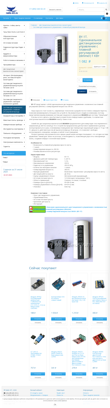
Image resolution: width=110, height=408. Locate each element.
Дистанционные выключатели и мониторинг (14, 70)
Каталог (7, 18)
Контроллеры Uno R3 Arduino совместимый (58, 298)
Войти (76, 3)
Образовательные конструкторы (14, 37)
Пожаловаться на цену (87, 86)
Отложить (92, 91)
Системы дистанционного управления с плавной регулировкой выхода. (12, 109)
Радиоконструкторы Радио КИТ (14, 48)
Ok (55, 404)
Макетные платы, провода (14, 120)
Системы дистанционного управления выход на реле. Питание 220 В (13, 85)
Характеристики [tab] (50, 100)
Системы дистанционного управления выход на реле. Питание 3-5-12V (13, 93)
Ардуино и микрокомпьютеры (14, 55)
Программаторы (14, 65)
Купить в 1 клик (99, 67)
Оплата (86, 393)
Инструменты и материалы (14, 129)
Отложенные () (88, 3)
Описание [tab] (35, 100)
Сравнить (82, 91)
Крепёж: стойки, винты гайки (14, 26)
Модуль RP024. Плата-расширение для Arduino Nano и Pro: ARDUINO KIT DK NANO (99, 300)
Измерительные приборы (14, 125)
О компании (38, 18)
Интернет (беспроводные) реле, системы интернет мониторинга (13, 77)
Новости (60, 395)
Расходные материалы (14, 138)
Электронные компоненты (14, 142)
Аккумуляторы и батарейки (14, 116)
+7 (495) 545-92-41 (37, 9)
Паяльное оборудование (14, 133)
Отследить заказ (36, 393)
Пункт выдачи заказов (22, 18)
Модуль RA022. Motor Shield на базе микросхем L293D (57, 354)
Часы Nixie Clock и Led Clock (14, 32)
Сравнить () (102, 3)
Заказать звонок (55, 10)
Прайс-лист (61, 393)
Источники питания (14, 43)
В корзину (87, 80)
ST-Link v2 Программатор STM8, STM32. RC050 (36, 354)
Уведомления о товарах (39, 395)
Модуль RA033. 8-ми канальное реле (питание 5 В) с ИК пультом (79, 299)
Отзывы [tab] (65, 100)
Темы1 (5, 157)
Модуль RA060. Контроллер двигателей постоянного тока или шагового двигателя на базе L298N (99, 357)
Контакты (49, 18)
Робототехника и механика (14, 60)
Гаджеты (14, 146)
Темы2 (5, 162)
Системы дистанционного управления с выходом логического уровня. (12, 101)
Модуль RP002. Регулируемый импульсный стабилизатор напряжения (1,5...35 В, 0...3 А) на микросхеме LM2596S (38, 302)
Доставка (59, 18)
